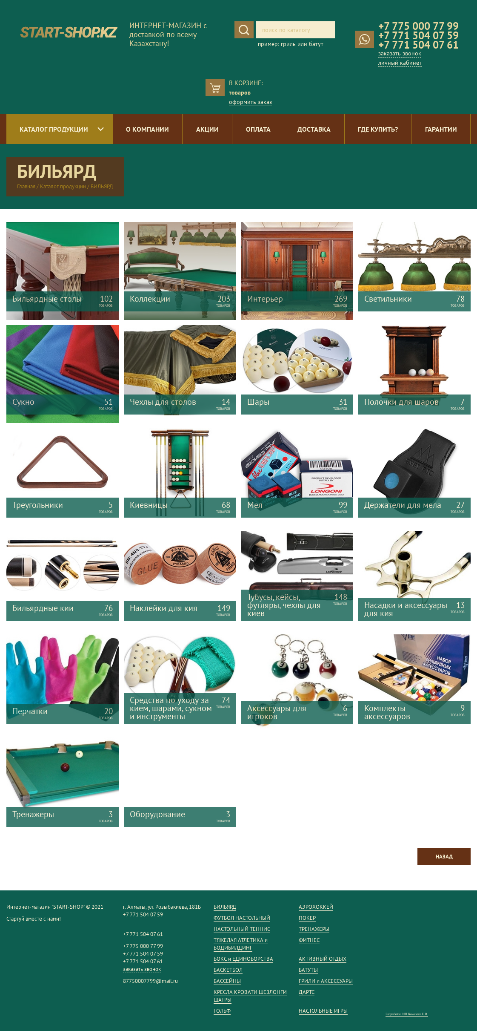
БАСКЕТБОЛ (228, 969)
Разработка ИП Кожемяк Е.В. (407, 1014)
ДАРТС (306, 992)
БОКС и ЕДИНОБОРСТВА (243, 958)
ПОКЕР (307, 918)
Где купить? (378, 129)
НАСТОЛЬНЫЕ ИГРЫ (323, 1010)
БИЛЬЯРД (225, 906)
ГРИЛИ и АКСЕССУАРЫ (326, 981)
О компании (147, 129)
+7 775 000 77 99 (418, 26)
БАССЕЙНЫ (227, 981)
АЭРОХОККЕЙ (316, 906)
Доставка (314, 129)
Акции (207, 129)
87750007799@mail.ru (150, 981)
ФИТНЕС (309, 940)
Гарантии (441, 129)
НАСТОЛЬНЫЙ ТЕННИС (242, 929)
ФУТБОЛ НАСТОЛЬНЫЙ (242, 918)
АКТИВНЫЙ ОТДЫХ (322, 958)
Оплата (258, 129)
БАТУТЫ (308, 969)
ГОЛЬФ (222, 1010)
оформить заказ (250, 102)
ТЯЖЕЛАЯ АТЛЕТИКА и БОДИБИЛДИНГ (241, 943)
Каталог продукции (54, 129)
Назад (444, 856)
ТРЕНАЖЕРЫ (314, 929)
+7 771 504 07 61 (418, 45)
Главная (26, 186)
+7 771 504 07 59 (418, 35)
